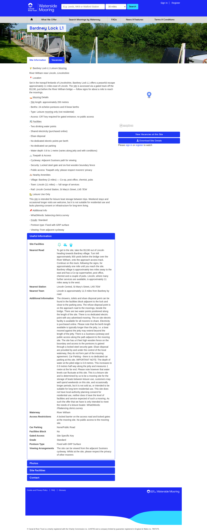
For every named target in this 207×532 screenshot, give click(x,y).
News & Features (134, 20)
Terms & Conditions (164, 20)
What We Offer (49, 20)
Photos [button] (34, 463)
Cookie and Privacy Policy (37, 490)
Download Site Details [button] (149, 140)
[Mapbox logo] (126, 126)
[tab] (71, 236)
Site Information (37, 60)
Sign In (164, 3)
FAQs (114, 20)
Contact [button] (34, 477)
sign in (129, 145)
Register (176, 3)
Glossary (62, 490)
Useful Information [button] (41, 236)
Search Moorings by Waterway (84, 20)
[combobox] (83, 6)
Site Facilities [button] (37, 470)
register (139, 145)
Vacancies (57, 60)
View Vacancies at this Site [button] (149, 134)
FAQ (53, 490)
